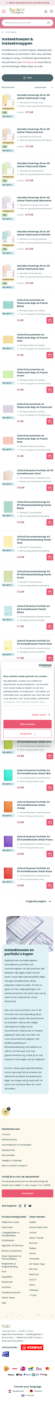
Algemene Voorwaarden (13, 1334)
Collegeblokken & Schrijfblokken (10, 1234)
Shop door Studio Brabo (12, 1341)
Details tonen (39, 714)
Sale (4, 1303)
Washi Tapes (8, 1297)
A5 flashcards (29, 62)
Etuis (4, 1271)
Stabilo (32, 1222)
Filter (29, 77)
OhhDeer (33, 1290)
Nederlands (16, 1391)
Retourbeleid (8, 1155)
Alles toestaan (27, 724)
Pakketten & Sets (10, 1222)
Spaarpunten (8, 1150)
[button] (50, 320)
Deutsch (35, 1391)
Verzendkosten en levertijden (16, 1144)
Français (27, 1395)
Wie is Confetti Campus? (14, 1165)
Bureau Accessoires (12, 1250)
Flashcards (7, 1227)
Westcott (34, 1274)
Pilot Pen (33, 1269)
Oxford (32, 1232)
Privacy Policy (8, 1337)
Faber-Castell (36, 1238)
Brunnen (33, 1243)
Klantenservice (9, 1139)
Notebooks (7, 1282)
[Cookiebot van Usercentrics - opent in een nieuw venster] (39, 666)
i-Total (32, 1295)
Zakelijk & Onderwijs (12, 1160)
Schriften (6, 1287)
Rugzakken (7, 1276)
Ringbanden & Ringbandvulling (10, 1265)
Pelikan (32, 1248)
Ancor (32, 1285)
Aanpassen (27, 733)
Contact (6, 1134)
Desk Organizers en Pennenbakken (11, 1257)
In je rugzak (11, 32)
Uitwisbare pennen (11, 1292)
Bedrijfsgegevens (34, 1334)
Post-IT (33, 1279)
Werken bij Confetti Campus (29, 1337)
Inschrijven (27, 1193)
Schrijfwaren (8, 1240)
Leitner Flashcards (38, 1227)
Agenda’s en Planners (13, 1245)
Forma (32, 1253)
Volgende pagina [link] (36, 901)
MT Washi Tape (37, 1264)
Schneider (34, 1258)
